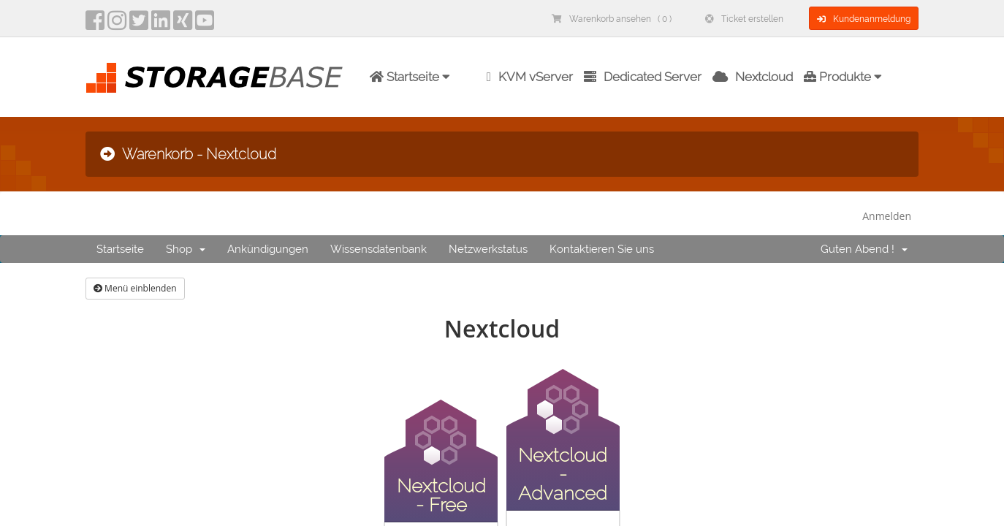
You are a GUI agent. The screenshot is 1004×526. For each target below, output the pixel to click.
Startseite (120, 249)
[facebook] (94, 24)
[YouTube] (204, 24)
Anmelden (886, 216)
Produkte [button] (843, 76)
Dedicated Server (642, 76)
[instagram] (116, 24)
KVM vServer (530, 76)
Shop (185, 249)
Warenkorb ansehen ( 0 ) (612, 19)
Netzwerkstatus (488, 249)
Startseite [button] (410, 76)
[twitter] (138, 24)
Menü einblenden (135, 288)
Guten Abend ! (864, 249)
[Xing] (182, 24)
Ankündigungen (267, 249)
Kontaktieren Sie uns (601, 249)
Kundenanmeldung (863, 19)
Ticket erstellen (744, 19)
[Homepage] (214, 78)
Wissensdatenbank (378, 249)
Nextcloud (752, 76)
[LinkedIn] (160, 24)
